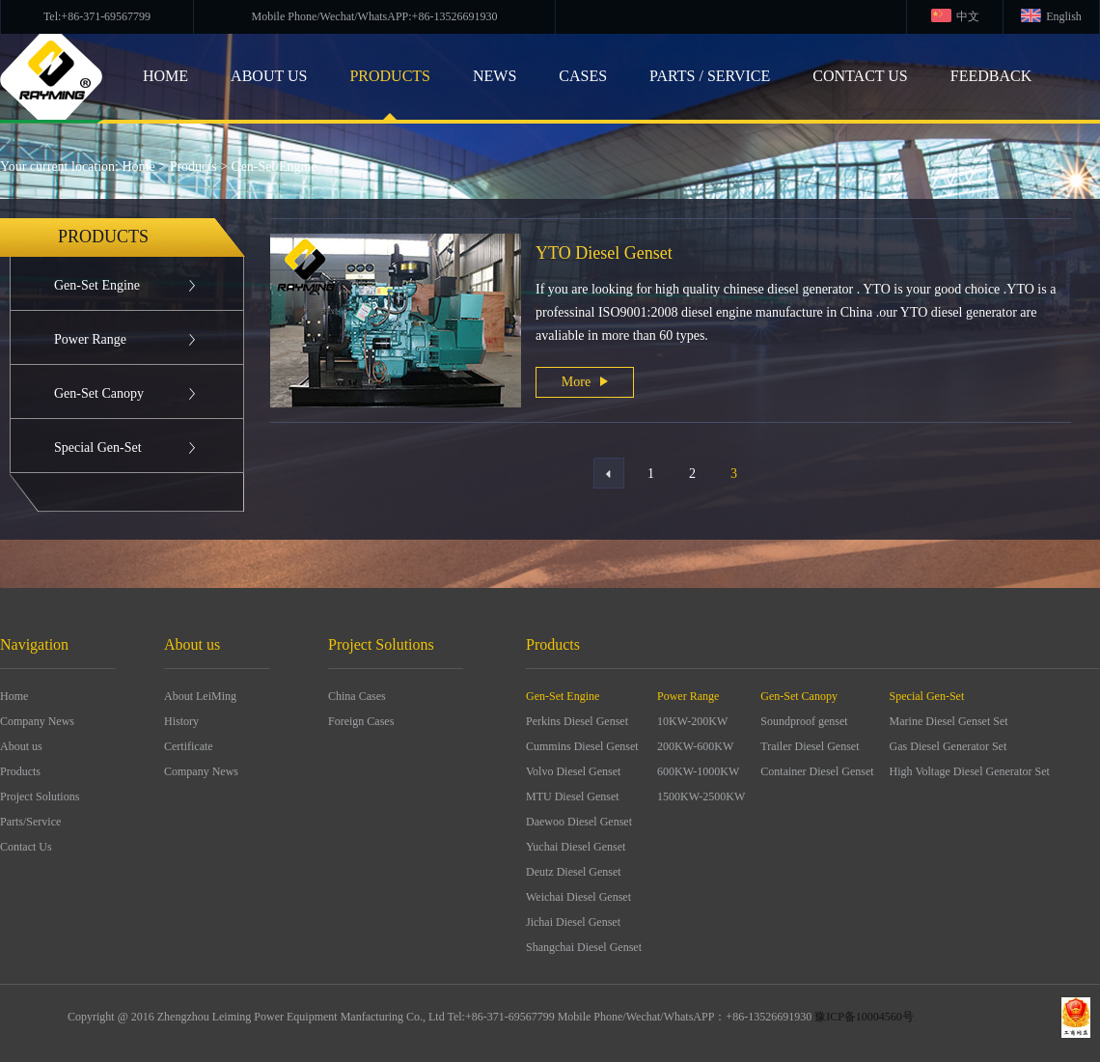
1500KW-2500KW (701, 796)
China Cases (357, 696)
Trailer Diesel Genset (809, 746)
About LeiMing (200, 696)
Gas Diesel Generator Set (948, 746)
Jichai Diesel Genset (573, 922)
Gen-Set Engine (274, 166)
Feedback (990, 76)
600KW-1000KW (698, 771)
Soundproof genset (803, 721)
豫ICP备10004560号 (864, 1016)
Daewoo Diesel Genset (579, 821)
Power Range (90, 339)
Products (193, 166)
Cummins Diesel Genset (582, 746)
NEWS (494, 76)
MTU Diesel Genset (572, 796)
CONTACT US (859, 76)
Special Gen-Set (98, 447)
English (1064, 16)
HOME (165, 76)
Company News (37, 721)
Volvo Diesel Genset (573, 771)
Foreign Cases (361, 721)
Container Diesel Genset (816, 771)
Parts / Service (709, 76)
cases (583, 76)
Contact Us (26, 846)
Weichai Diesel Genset (578, 897)
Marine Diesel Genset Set (949, 721)
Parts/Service (30, 821)
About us (21, 746)
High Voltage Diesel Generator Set (970, 771)
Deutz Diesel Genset (573, 872)
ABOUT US (269, 76)
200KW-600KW (695, 746)
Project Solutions (39, 796)
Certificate (188, 746)
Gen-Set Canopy (99, 393)
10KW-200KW (692, 721)
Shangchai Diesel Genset (584, 947)
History (181, 721)
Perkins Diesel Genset (577, 721)
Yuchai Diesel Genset (575, 846)
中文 (967, 16)
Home (139, 166)
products (389, 76)
